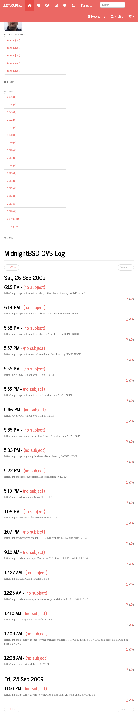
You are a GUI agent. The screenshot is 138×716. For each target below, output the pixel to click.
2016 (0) (11, 165)
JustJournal (12, 5)
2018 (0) (11, 150)
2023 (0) (11, 112)
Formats (88, 5)
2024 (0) (11, 104)
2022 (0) (11, 119)
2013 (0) (11, 188)
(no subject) (13, 40)
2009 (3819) (13, 219)
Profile (117, 16)
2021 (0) (11, 127)
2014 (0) (11, 180)
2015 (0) (11, 173)
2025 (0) (11, 96)
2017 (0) (11, 157)
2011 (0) (11, 203)
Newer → (125, 267)
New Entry (96, 16)
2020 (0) (11, 135)
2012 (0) (11, 196)
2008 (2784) (13, 226)
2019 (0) (11, 142)
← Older (12, 267)
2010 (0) (11, 211)
